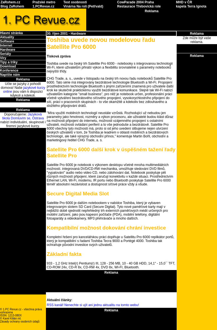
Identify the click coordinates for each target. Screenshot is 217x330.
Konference (9, 70)
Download (8, 66)
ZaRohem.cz (10, 2)
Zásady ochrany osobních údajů (20, 321)
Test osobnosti (75, 2)
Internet (6, 45)
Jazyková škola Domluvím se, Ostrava (23, 116)
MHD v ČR (184, 2)
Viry (3, 58)
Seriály (5, 54)
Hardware (7, 50)
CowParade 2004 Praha (135, 2)
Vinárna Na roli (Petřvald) (83, 6)
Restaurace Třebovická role (139, 6)
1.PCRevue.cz (44, 6)
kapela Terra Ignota (191, 6)
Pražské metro (44, 2)
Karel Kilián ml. (12, 318)
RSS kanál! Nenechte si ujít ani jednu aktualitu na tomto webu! (93, 305)
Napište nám (10, 75)
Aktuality (7, 37)
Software (7, 41)
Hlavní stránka (11, 33)
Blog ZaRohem (12, 6)
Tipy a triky (9, 62)
